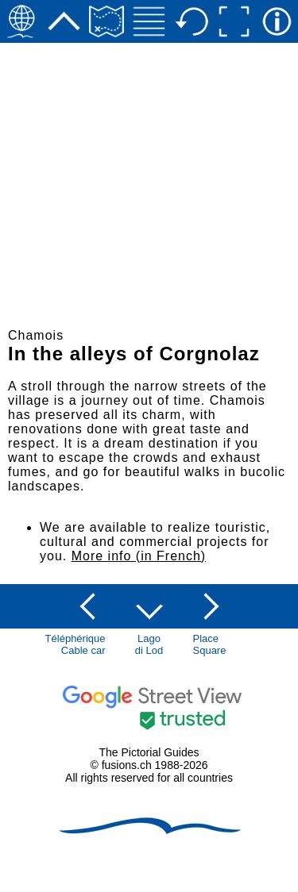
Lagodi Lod (149, 644)
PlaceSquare (209, 644)
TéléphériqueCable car (75, 644)
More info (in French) (139, 556)
